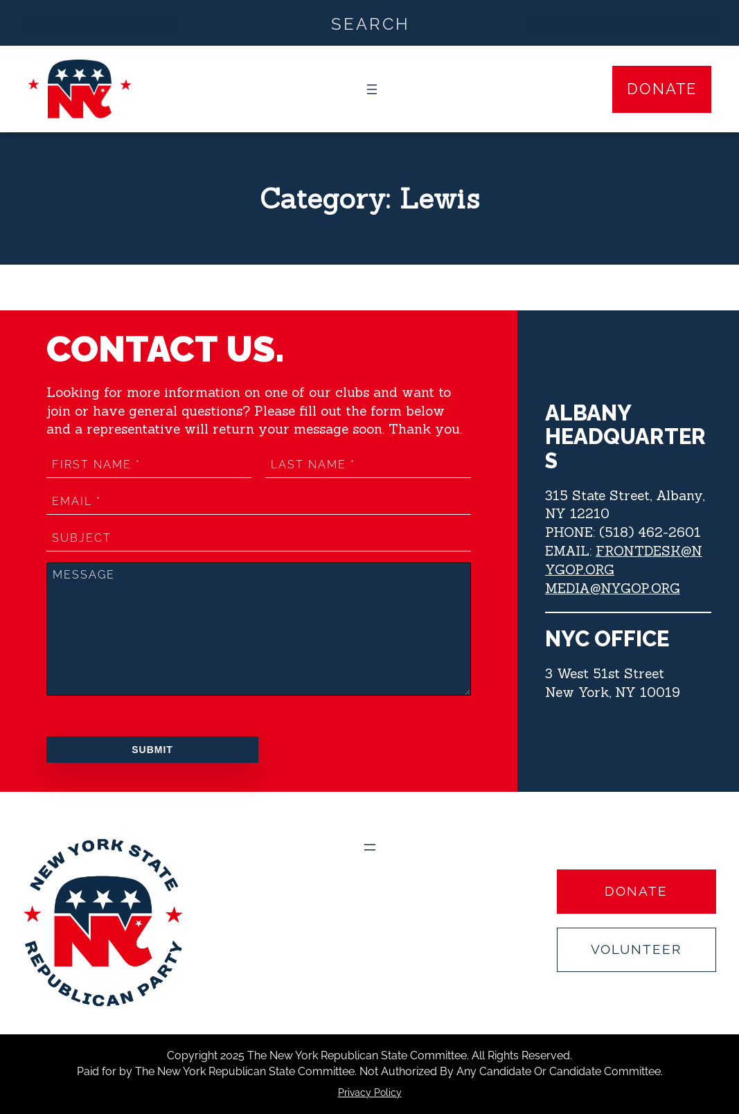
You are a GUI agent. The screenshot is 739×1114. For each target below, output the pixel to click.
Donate (662, 89)
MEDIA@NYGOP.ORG (612, 588)
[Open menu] (372, 89)
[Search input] (370, 22)
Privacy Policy (370, 1092)
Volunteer (636, 949)
